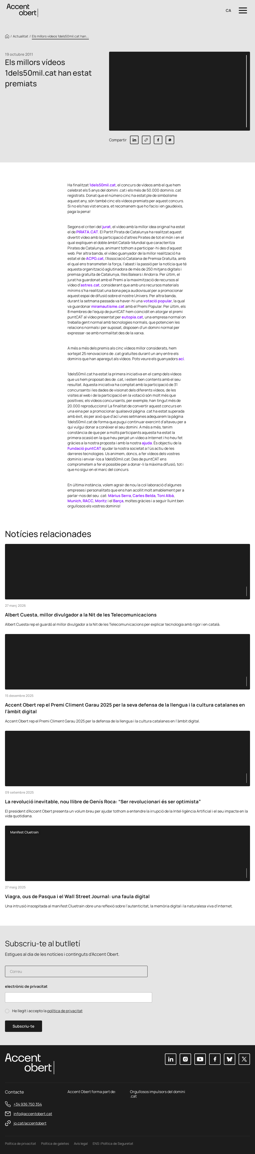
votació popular (157, 300)
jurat (106, 226)
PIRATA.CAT (87, 231)
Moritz (101, 500)
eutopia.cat (132, 317)
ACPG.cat (95, 258)
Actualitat (20, 36)
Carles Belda (144, 495)
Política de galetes (55, 1143)
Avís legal (81, 1143)
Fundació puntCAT (84, 448)
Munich (74, 500)
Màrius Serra (119, 495)
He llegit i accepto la (47, 1010)
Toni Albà (165, 495)
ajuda (147, 443)
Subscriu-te (23, 1026)
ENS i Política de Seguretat (113, 1143)
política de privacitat (64, 1010)
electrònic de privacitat (26, 986)
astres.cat (90, 285)
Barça (118, 500)
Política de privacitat (20, 1143)
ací (181, 358)
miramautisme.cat (108, 306)
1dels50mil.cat (102, 185)
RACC (88, 500)
